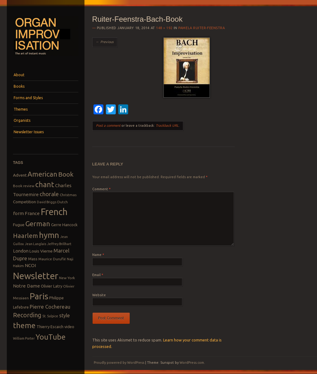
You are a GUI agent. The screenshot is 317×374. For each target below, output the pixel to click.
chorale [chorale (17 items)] (49, 194)
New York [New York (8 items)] (67, 278)
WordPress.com (192, 362)
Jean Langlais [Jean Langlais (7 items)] (35, 244)
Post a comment (108, 125)
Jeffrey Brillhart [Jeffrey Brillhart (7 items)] (59, 244)
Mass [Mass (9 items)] (32, 259)
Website (99, 295)
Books (19, 86)
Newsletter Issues (29, 132)
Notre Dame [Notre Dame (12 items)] (26, 285)
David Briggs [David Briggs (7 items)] (46, 202)
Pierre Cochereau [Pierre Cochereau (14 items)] (50, 307)
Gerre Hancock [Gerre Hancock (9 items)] (64, 224)
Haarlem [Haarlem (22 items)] (25, 235)
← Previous (105, 42)
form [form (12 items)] (18, 213)
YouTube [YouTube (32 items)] (51, 336)
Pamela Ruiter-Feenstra (201, 28)
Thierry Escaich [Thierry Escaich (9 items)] (50, 326)
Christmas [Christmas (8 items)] (68, 195)
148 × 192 (164, 28)
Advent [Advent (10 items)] (20, 175)
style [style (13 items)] (64, 315)
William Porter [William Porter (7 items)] (24, 338)
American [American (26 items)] (42, 174)
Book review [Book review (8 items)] (23, 186)
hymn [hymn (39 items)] (49, 235)
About (19, 75)
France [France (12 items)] (32, 213)
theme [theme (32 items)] (24, 325)
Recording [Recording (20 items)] (27, 315)
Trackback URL (167, 125)
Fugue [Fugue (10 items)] (18, 224)
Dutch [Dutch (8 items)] (62, 202)
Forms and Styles (28, 98)
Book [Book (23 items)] (65, 174)
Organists (22, 120)
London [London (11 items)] (20, 250)
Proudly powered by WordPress (119, 362)
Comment (101, 189)
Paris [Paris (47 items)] (39, 296)
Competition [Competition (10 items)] (24, 201)
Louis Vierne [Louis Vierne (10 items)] (41, 251)
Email (97, 275)
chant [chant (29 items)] (44, 184)
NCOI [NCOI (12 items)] (30, 265)
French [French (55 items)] (54, 212)
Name (98, 255)
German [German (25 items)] (37, 223)
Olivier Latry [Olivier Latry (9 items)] (51, 286)
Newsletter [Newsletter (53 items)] (35, 276)
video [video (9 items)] (69, 326)
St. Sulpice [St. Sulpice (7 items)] (50, 316)
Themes (21, 109)
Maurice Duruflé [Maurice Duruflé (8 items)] (52, 259)
